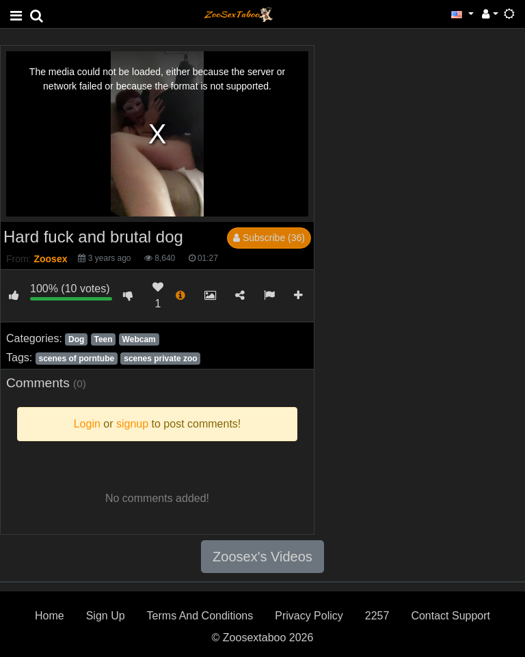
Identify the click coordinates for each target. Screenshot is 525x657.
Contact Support (450, 615)
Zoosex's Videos (262, 556)
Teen (103, 339)
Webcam (139, 339)
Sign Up (105, 615)
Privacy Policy (309, 615)
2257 (377, 615)
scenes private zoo (160, 358)
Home (49, 615)
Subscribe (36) (269, 237)
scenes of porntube (76, 358)
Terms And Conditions (200, 615)
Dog (76, 339)
